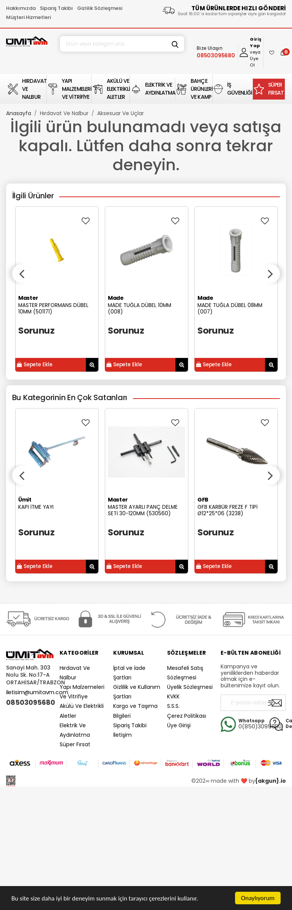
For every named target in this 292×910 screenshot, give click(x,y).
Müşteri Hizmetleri (28, 17)
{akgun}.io (270, 781)
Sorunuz (36, 330)
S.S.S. (173, 706)
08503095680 (30, 702)
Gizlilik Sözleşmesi (99, 8)
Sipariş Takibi (56, 8)
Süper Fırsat (75, 744)
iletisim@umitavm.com (37, 692)
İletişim (122, 735)
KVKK (173, 696)
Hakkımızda (21, 8)
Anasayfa (18, 113)
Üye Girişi (179, 725)
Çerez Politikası (186, 716)
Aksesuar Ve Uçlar (120, 113)
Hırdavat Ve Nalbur (64, 113)
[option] (57, 289)
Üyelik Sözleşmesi (190, 687)
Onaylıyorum (258, 898)
